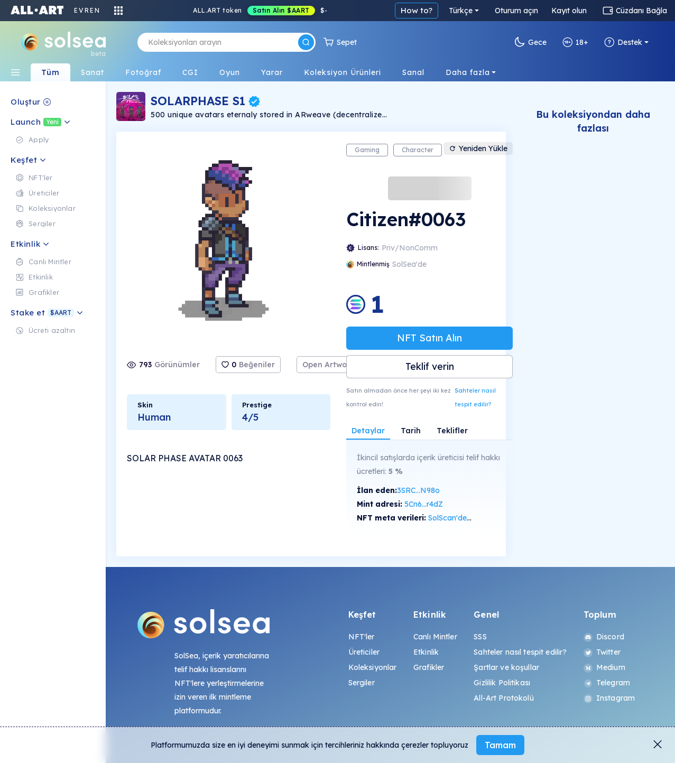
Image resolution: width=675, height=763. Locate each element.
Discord (604, 636)
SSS (480, 636)
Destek (623, 42)
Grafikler (428, 667)
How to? (416, 10)
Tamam (500, 745)
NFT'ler (361, 636)
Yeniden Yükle (478, 148)
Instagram (609, 698)
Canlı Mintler (435, 636)
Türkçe (461, 10)
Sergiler (361, 682)
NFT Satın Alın (429, 338)
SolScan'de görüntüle (465, 518)
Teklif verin (429, 366)
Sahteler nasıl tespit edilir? (475, 397)
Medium (604, 667)
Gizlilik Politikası (502, 682)
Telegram (607, 682)
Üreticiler (364, 652)
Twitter (602, 652)
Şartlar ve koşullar (506, 667)
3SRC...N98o (418, 490)
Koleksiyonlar (372, 667)
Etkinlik (426, 652)
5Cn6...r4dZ (423, 504)
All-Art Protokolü (503, 698)
